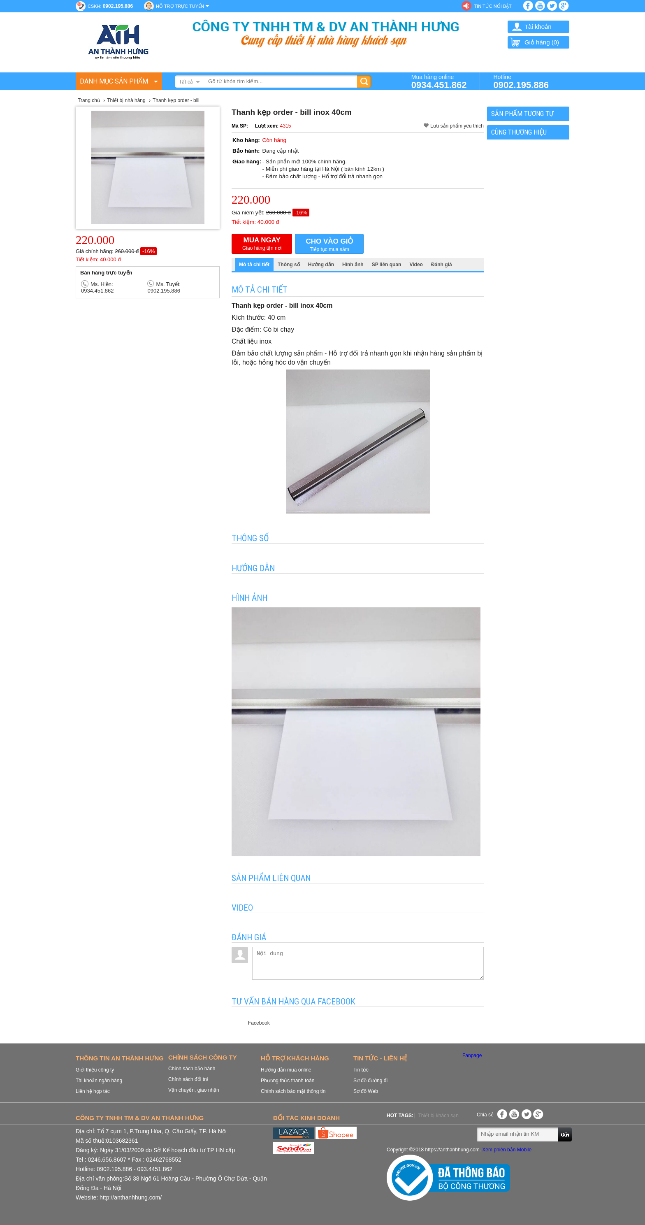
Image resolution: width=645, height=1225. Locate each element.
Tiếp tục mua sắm (329, 244)
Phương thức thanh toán (287, 1080)
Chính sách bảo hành (191, 1069)
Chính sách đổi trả (188, 1079)
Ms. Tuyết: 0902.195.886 (164, 287)
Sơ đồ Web (365, 1091)
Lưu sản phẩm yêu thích (457, 126)
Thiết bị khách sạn (438, 1115)
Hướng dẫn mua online (286, 1070)
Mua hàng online (439, 81)
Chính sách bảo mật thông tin (293, 1091)
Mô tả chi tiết (254, 264)
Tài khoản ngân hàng (99, 1080)
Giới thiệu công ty (95, 1070)
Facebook (259, 1023)
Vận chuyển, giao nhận (193, 1090)
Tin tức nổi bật (492, 6)
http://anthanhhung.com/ (131, 1197)
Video (415, 264)
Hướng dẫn (321, 264)
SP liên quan (386, 264)
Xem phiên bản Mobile (506, 1150)
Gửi (565, 1134)
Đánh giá (441, 264)
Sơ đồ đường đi (370, 1080)
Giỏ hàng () (534, 42)
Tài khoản (538, 26)
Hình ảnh (353, 264)
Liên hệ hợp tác (93, 1091)
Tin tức (361, 1070)
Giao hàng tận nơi (261, 243)
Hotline (521, 81)
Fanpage (472, 1055)
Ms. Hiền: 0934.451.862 (97, 287)
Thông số (289, 264)
